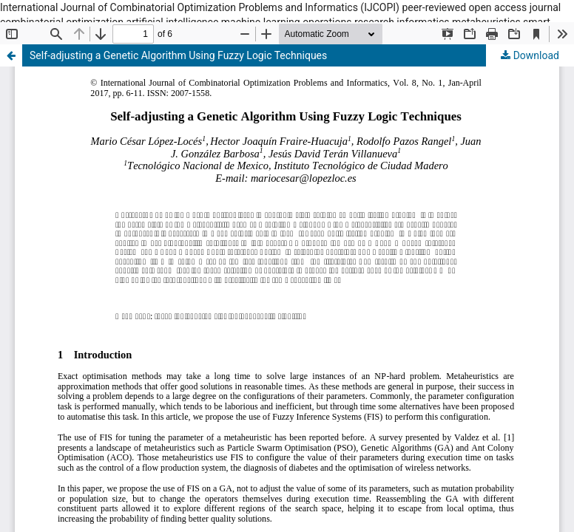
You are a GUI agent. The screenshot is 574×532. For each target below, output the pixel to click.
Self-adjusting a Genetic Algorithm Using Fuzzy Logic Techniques (178, 55)
